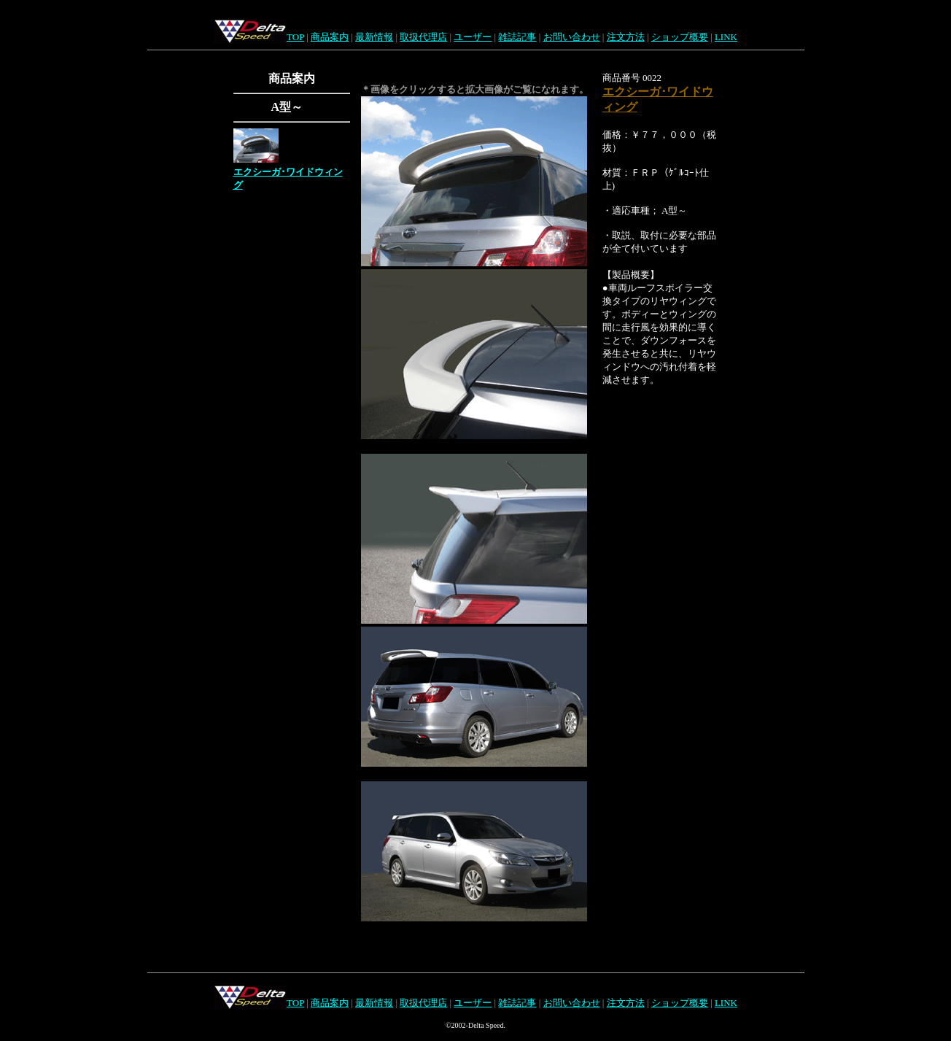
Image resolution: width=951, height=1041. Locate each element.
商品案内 (330, 36)
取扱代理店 (423, 36)
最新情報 (374, 36)
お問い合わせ (571, 36)
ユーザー (473, 36)
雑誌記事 (517, 36)
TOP (295, 36)
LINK (726, 36)
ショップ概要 (679, 36)
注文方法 (626, 36)
